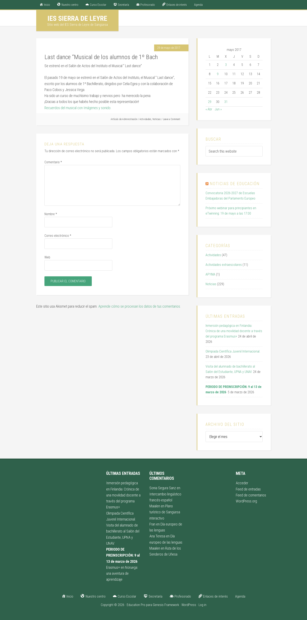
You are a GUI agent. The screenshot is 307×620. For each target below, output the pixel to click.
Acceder (242, 483)
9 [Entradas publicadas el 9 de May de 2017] (218, 74)
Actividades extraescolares (224, 265)
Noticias (156, 119)
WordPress (188, 605)
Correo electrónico (57, 236)
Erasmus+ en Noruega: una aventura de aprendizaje (122, 573)
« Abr (209, 109)
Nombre (50, 214)
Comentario (53, 162)
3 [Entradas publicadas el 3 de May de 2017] (226, 65)
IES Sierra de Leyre (77, 18)
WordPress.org (246, 501)
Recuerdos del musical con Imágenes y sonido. (77, 108)
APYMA (210, 274)
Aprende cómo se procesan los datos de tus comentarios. (139, 306)
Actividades (145, 119)
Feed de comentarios (251, 495)
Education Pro (136, 605)
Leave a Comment (171, 119)
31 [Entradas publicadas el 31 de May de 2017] (226, 102)
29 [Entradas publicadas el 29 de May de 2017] (209, 102)
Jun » (218, 109)
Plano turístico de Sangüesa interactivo (164, 512)
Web (47, 257)
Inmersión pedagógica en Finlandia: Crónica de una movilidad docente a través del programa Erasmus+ (234, 331)
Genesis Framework (166, 605)
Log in (202, 605)
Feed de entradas (248, 489)
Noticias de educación (235, 183)
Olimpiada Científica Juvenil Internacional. (233, 351)
